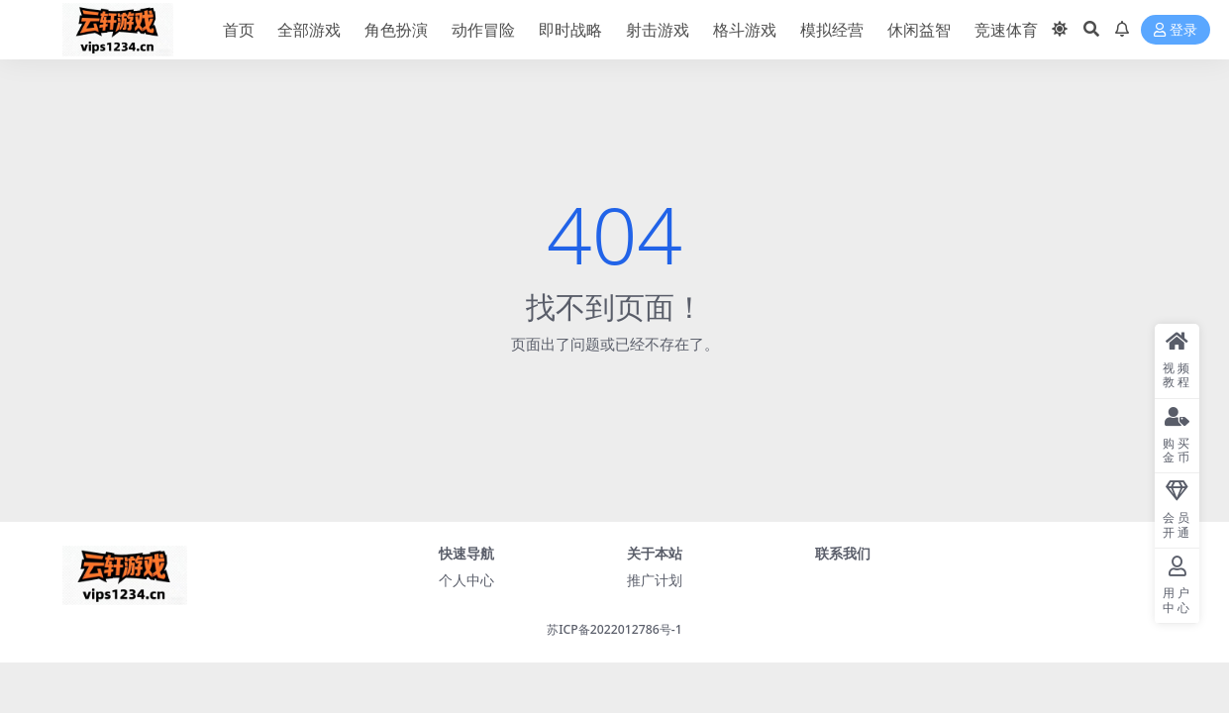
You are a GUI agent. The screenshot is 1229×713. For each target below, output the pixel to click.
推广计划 (654, 579)
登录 (1175, 30)
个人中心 (466, 579)
